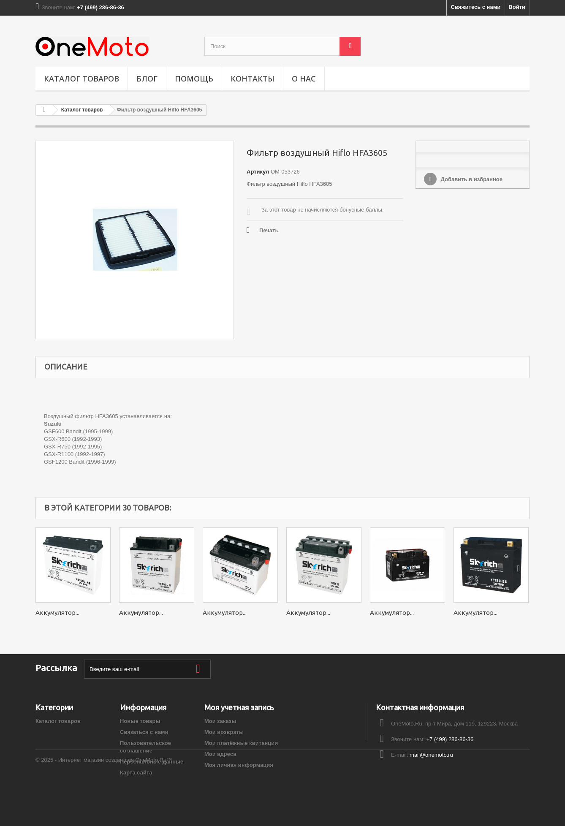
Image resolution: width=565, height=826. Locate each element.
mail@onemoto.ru (431, 755)
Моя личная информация (238, 765)
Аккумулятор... (57, 612)
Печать (268, 230)
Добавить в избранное (471, 179)
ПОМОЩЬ (194, 78)
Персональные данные (151, 761)
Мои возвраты (224, 732)
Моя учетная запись (239, 707)
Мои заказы (220, 721)
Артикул (258, 171)
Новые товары (140, 721)
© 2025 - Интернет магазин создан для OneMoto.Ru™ (103, 803)
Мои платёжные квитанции (241, 743)
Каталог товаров (81, 78)
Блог (147, 78)
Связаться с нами (144, 732)
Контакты (252, 78)
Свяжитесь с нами (476, 7)
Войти (516, 7)
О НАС (304, 78)
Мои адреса (220, 754)
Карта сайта (136, 772)
